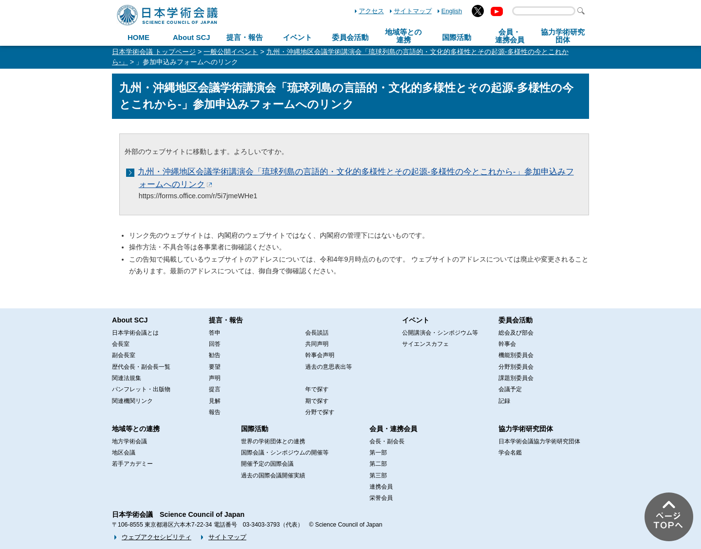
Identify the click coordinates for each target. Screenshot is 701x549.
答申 (215, 332)
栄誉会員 (381, 497)
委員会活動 (350, 37)
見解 (215, 401)
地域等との (403, 36)
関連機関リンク (132, 401)
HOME (138, 37)
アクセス (371, 11)
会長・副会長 (387, 441)
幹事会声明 (319, 355)
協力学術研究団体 (525, 429)
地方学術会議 (129, 441)
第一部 (378, 452)
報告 (215, 412)
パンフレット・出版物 (141, 389)
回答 (215, 344)
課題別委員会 (516, 378)
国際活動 (456, 37)
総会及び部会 (516, 332)
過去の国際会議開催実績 (273, 475)
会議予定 (510, 389)
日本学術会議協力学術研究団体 (539, 441)
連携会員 (381, 486)
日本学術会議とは (135, 332)
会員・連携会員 (393, 429)
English (452, 11)
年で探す (317, 389)
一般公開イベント (230, 52)
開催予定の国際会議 (267, 463)
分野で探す (319, 412)
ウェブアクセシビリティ (156, 537)
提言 (215, 389)
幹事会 (507, 344)
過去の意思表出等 (328, 366)
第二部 (378, 463)
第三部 (378, 475)
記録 (504, 401)
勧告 (215, 355)
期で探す (317, 401)
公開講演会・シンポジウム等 (440, 332)
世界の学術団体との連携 (273, 441)
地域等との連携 (136, 429)
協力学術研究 (563, 36)
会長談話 (317, 332)
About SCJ (191, 37)
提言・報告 (244, 37)
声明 (215, 378)
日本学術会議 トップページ (154, 52)
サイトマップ (413, 11)
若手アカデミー (132, 463)
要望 (215, 366)
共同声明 (317, 344)
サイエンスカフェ (425, 344)
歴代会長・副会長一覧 (141, 366)
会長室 (120, 344)
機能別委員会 (516, 355)
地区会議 (123, 452)
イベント (297, 37)
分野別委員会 (516, 366)
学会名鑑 (510, 452)
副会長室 (123, 355)
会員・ (509, 36)
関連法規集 (126, 378)
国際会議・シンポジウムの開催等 (285, 452)
